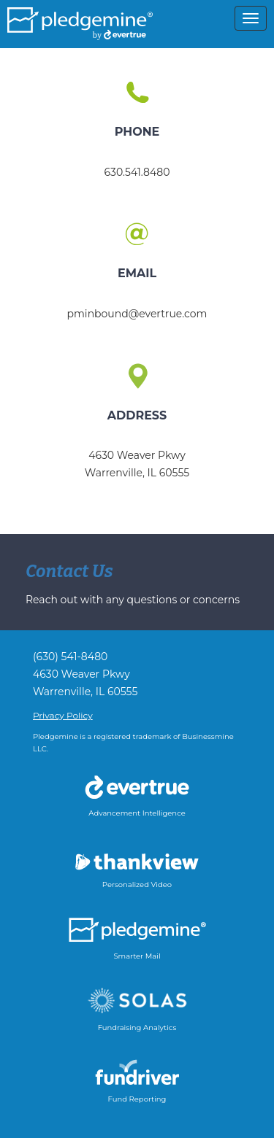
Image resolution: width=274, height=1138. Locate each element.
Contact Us (69, 571)
